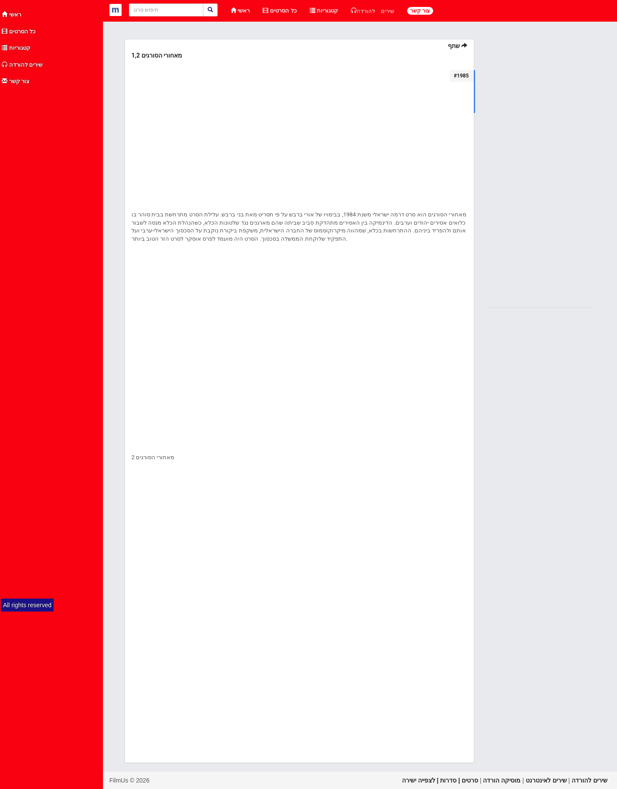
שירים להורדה (22, 64)
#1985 (461, 76)
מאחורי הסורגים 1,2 (157, 55)
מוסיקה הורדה (502, 780)
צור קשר (15, 81)
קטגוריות (16, 48)
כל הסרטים (18, 31)
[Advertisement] (52, 220)
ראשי (11, 14)
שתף (457, 45)
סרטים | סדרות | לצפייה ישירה (440, 780)
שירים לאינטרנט (546, 780)
